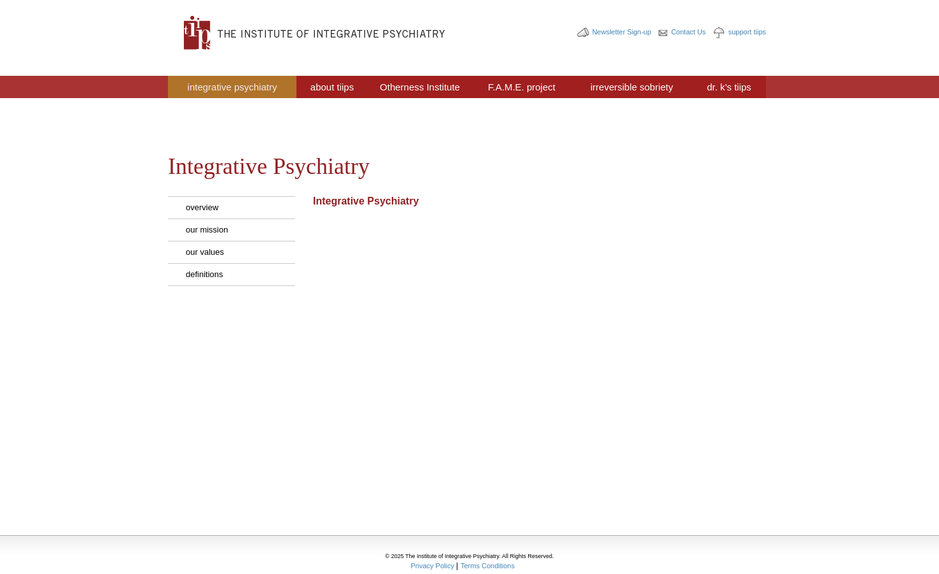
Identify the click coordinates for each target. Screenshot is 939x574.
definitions (204, 274)
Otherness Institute (420, 87)
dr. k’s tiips (729, 87)
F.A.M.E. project (521, 87)
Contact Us (688, 32)
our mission (207, 229)
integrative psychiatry (232, 87)
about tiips (332, 87)
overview (202, 207)
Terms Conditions (488, 566)
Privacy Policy (432, 566)
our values (205, 252)
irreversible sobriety (631, 87)
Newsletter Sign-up (621, 32)
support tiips (747, 32)
